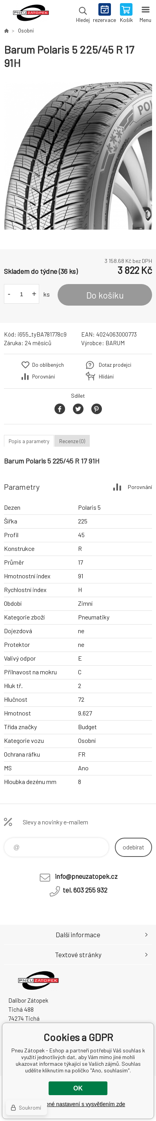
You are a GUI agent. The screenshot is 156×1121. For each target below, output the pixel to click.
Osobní (26, 30)
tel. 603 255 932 (85, 890)
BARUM (115, 342)
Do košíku (105, 295)
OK (78, 1088)
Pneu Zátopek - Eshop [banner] (31, 13)
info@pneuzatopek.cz (86, 876)
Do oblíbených (48, 365)
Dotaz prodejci (115, 365)
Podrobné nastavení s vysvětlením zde (78, 1104)
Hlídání (106, 376)
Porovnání (43, 376)
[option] (78, 155)
